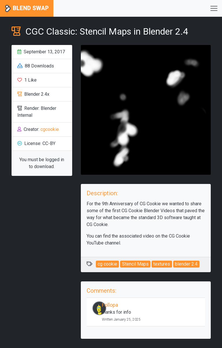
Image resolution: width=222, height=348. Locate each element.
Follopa (110, 305)
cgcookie (49, 129)
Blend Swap (27, 8)
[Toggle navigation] (214, 8)
